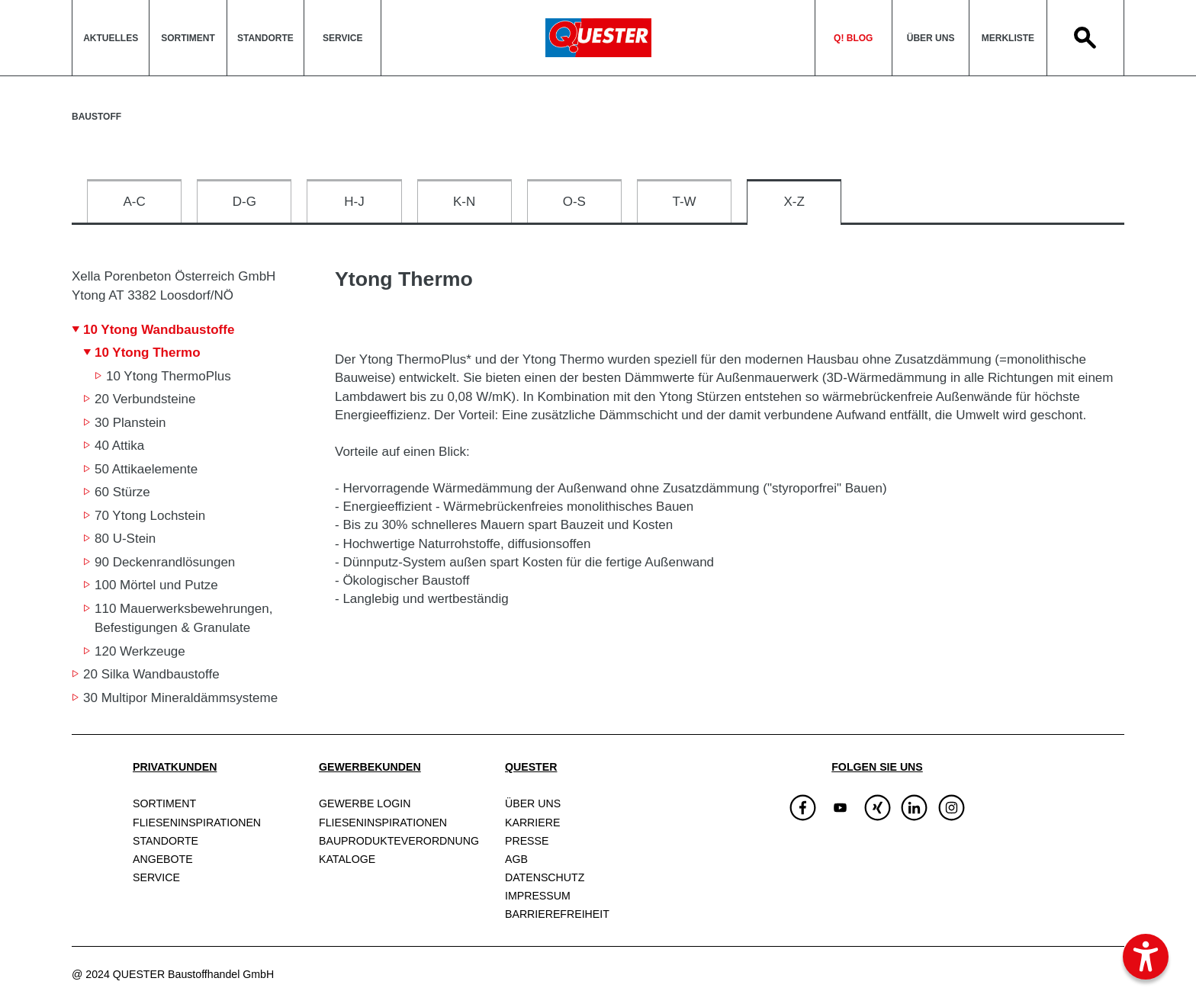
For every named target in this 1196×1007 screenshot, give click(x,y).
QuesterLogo (598, 37)
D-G (244, 201)
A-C (134, 201)
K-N (464, 201)
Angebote (163, 859)
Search (1085, 38)
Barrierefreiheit (557, 914)
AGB (516, 859)
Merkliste (1008, 38)
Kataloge (347, 859)
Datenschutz (544, 877)
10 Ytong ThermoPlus (168, 376)
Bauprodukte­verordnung (399, 841)
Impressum (538, 896)
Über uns (931, 38)
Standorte (265, 38)
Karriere (532, 822)
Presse (526, 841)
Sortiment (188, 38)
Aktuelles (110, 38)
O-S (574, 201)
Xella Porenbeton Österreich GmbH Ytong (173, 285)
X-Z (794, 201)
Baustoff (96, 116)
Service (342, 38)
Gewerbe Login (364, 803)
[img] (840, 807)
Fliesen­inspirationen (197, 822)
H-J (354, 201)
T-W (684, 201)
